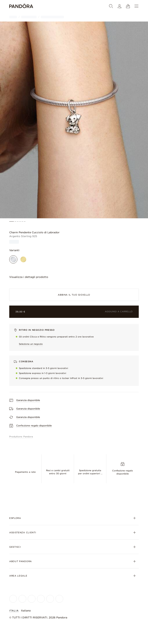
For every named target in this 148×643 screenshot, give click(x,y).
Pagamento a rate (25, 472)
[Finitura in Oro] (23, 259)
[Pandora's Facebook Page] (13, 599)
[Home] (21, 6)
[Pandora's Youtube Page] (41, 599)
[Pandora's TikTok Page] (50, 599)
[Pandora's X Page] (31, 599)
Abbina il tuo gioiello (74, 294)
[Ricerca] (111, 6)
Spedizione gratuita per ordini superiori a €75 (90, 473)
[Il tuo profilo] (119, 6)
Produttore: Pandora (21, 436)
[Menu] (136, 6)
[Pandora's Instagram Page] (22, 599)
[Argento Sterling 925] (13, 259)
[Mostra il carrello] (128, 6)
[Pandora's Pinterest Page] (59, 599)
